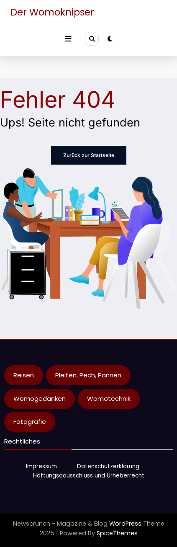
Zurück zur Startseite (88, 155)
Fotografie (29, 421)
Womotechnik (109, 398)
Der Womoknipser (52, 12)
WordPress (125, 523)
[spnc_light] (110, 38)
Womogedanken (39, 398)
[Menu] (68, 38)
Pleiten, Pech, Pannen (88, 375)
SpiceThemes (117, 533)
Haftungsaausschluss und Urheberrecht (88, 476)
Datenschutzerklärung (108, 466)
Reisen (23, 375)
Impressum (41, 466)
